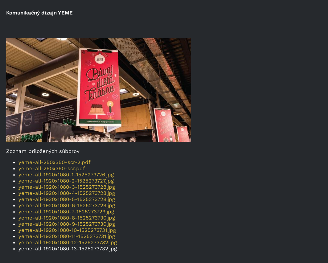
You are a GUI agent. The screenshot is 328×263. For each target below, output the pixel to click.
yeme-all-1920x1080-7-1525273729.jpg (66, 211)
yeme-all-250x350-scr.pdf (51, 168)
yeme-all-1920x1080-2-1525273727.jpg (66, 181)
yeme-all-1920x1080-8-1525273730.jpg (66, 218)
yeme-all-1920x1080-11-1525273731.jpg (66, 236)
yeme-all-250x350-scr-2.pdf (54, 162)
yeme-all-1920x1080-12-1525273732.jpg (67, 242)
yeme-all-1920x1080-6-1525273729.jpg (66, 205)
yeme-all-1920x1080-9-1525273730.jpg (66, 224)
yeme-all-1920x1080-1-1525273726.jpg (66, 174)
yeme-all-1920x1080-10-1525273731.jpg (67, 230)
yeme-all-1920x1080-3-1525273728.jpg (66, 187)
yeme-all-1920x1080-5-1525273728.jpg (66, 199)
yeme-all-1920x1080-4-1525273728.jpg (66, 193)
